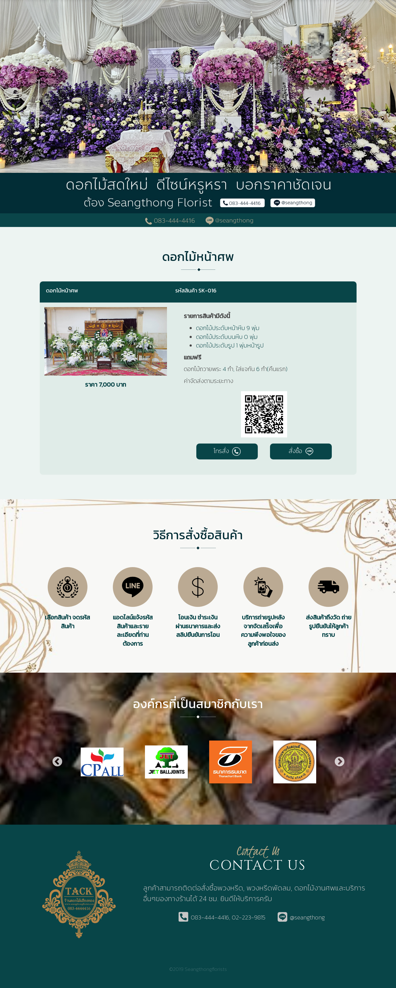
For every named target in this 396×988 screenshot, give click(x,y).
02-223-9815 (248, 917)
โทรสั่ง (226, 450)
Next (339, 762)
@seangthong (307, 917)
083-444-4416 (210, 917)
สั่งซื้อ (301, 450)
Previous (57, 762)
